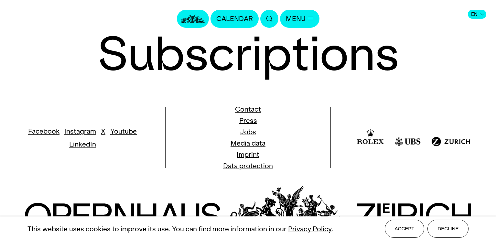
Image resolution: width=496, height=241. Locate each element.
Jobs (248, 132)
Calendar (234, 18)
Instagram (80, 131)
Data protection (248, 166)
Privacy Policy (310, 229)
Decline (447, 228)
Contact (248, 109)
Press (248, 120)
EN (477, 14)
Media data (248, 143)
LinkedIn (82, 144)
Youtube (123, 131)
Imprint (248, 154)
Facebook (43, 131)
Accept (405, 228)
